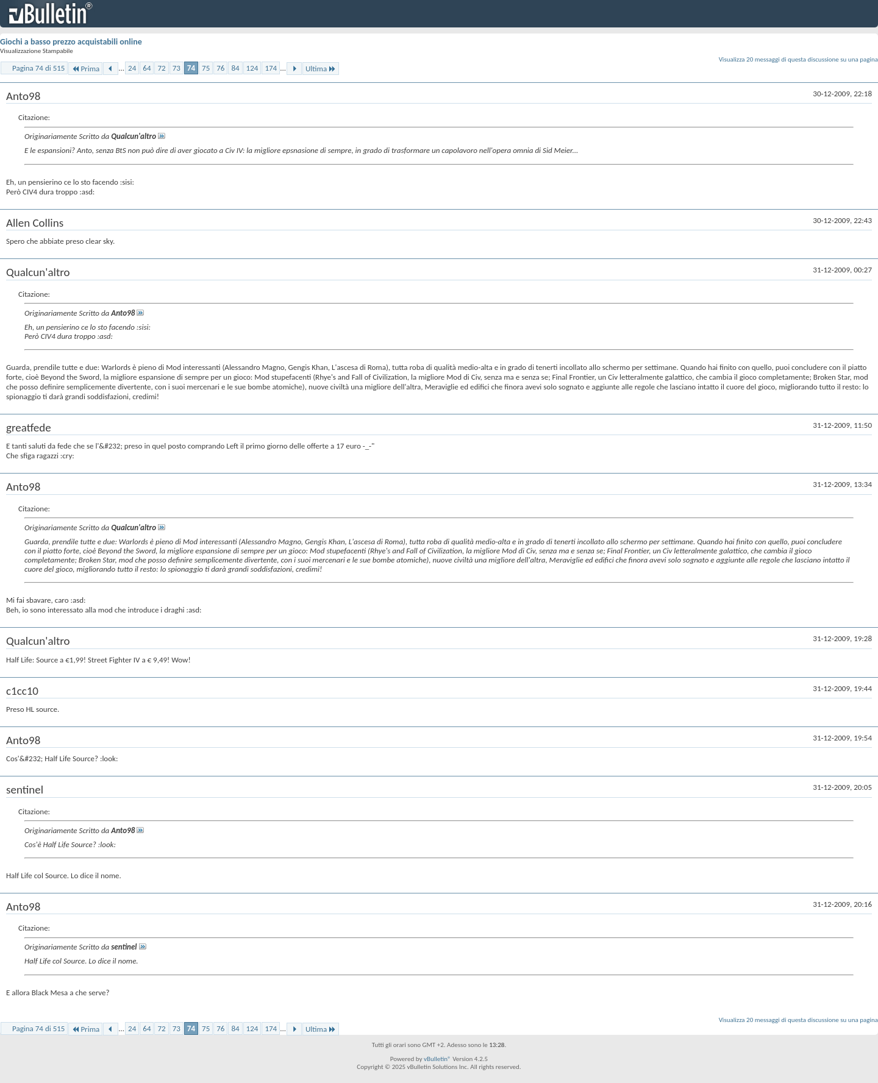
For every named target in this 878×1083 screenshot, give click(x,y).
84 (235, 68)
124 (252, 68)
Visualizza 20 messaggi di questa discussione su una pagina (798, 59)
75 (206, 68)
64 (147, 68)
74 (191, 68)
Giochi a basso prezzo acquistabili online (71, 42)
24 (132, 68)
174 (271, 68)
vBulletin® (437, 1059)
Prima (85, 68)
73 (176, 68)
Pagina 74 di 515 (38, 68)
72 (161, 68)
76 (220, 68)
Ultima (320, 68)
